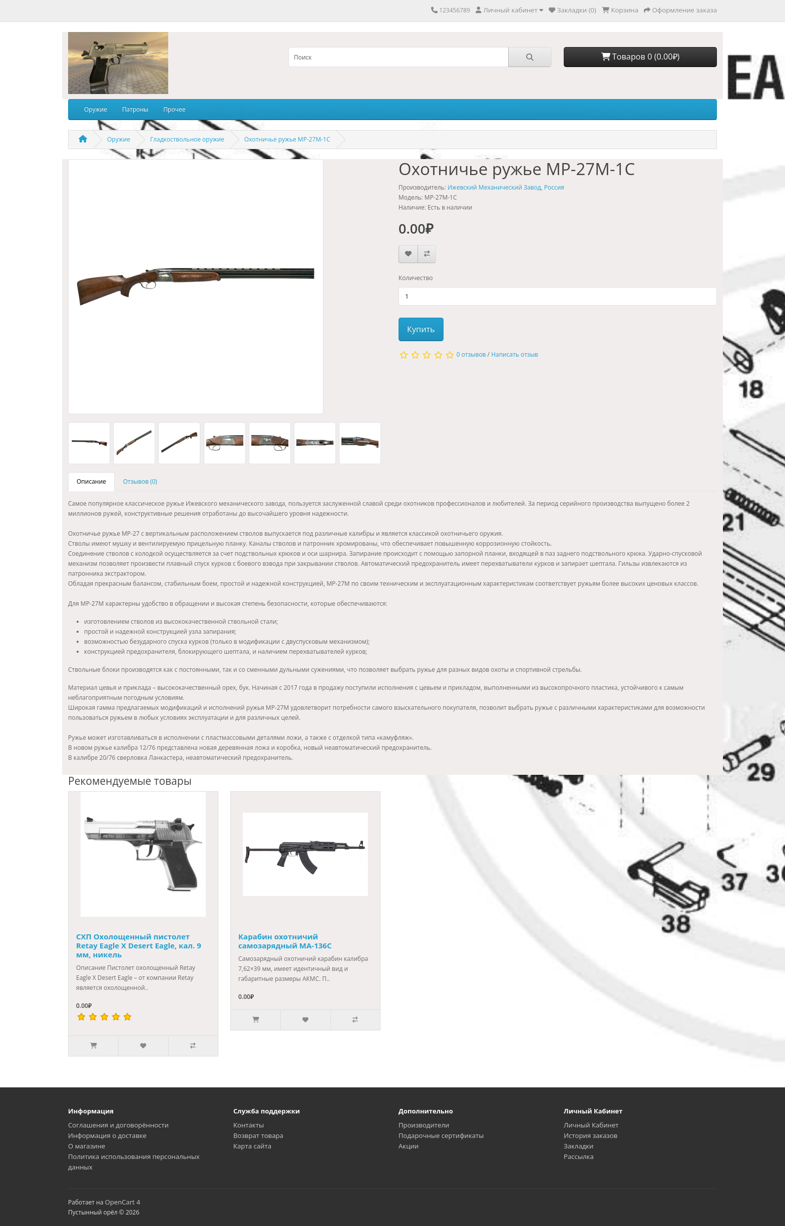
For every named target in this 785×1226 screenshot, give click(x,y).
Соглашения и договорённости (118, 1124)
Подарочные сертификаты (441, 1135)
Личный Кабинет (591, 1124)
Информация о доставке (107, 1135)
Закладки (578, 1145)
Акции (409, 1145)
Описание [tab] (91, 481)
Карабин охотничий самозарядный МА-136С (284, 940)
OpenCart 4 (122, 1201)
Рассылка (579, 1156)
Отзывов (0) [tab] (140, 481)
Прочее (174, 109)
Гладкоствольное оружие (187, 139)
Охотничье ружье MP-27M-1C (287, 139)
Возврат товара (258, 1135)
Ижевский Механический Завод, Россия (506, 187)
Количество (416, 278)
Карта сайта (252, 1145)
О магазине (86, 1145)
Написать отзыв (514, 354)
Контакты (248, 1124)
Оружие (95, 109)
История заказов (590, 1135)
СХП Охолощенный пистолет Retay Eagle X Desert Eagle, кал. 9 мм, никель (138, 945)
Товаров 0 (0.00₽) (640, 56)
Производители (424, 1124)
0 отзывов (471, 354)
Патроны (135, 109)
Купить (421, 329)
